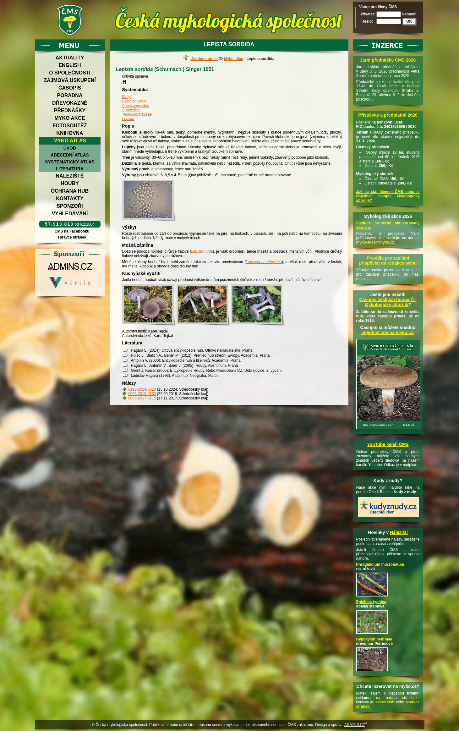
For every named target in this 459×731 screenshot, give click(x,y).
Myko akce (69, 118)
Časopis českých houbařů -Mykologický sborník (387, 302)
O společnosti (69, 72)
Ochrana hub (70, 191)
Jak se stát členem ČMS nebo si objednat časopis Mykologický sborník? (388, 196)
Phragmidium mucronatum (380, 564)
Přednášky (69, 110)
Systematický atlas (70, 161)
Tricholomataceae (137, 114)
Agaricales (131, 110)
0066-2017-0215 (142, 398)
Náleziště (70, 176)
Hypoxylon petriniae (374, 639)
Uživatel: (367, 14)
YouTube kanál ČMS (388, 444)
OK (409, 21)
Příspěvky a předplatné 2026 (387, 115)
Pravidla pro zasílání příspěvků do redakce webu (388, 261)
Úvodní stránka (204, 59)
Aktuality (70, 57)
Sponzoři (70, 206)
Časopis (69, 88)
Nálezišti (399, 532)
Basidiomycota (134, 101)
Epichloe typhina (371, 602)
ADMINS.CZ (354, 725)
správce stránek (72, 237)
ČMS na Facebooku (71, 231)
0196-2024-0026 (142, 389)
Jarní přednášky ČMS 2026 (388, 60)
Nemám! (409, 14)
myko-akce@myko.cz (375, 242)
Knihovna (69, 133)
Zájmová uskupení (70, 80)
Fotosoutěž (69, 125)
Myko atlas (69, 140)
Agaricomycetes (135, 105)
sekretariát (385, 702)
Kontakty (70, 198)
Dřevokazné (69, 103)
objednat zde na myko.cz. (387, 332)
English (69, 65)
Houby (70, 183)
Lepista (128, 119)
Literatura (70, 168)
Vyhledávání (70, 213)
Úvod (69, 148)
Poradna (70, 95)
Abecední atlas (70, 154)
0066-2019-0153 (142, 394)
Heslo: (367, 21)
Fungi (127, 97)
